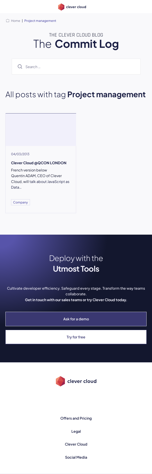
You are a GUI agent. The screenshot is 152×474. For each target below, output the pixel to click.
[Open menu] (8, 6)
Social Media (76, 457)
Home (15, 20)
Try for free (76, 337)
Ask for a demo (76, 319)
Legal (76, 431)
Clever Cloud (76, 444)
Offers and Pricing (76, 418)
